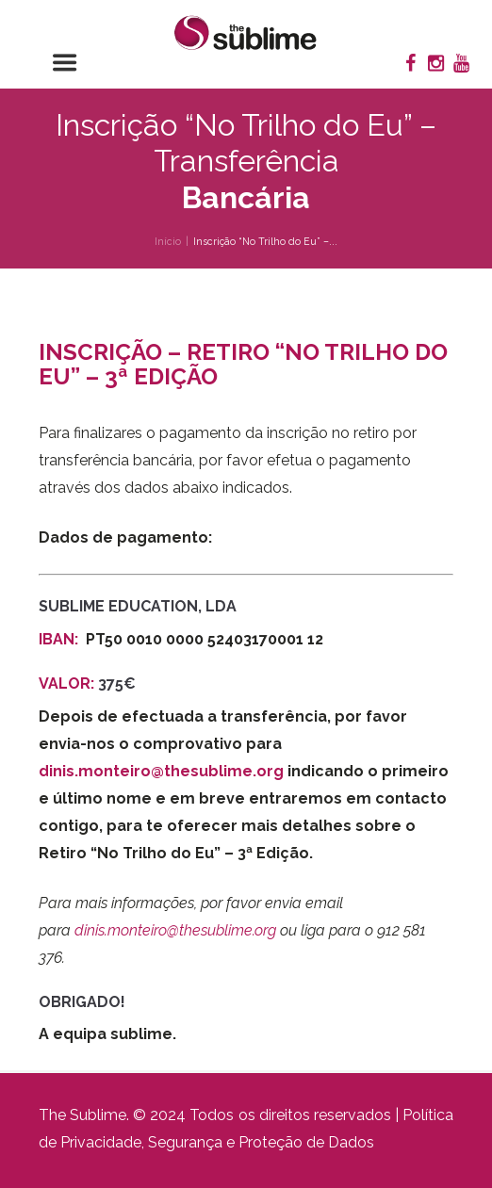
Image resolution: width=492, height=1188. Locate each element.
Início (168, 241)
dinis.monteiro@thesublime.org (161, 771)
